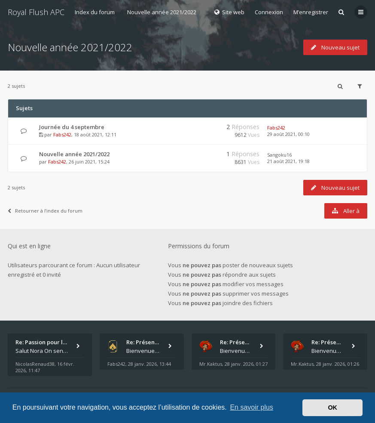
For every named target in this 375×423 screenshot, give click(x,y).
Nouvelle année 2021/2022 (161, 12)
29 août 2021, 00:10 (288, 134)
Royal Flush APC (36, 12)
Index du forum (95, 12)
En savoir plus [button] (251, 407)
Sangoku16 (279, 154)
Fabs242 (62, 134)
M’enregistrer (310, 12)
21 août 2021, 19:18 (288, 161)
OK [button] (332, 407)
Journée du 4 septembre (71, 127)
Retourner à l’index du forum (45, 210)
